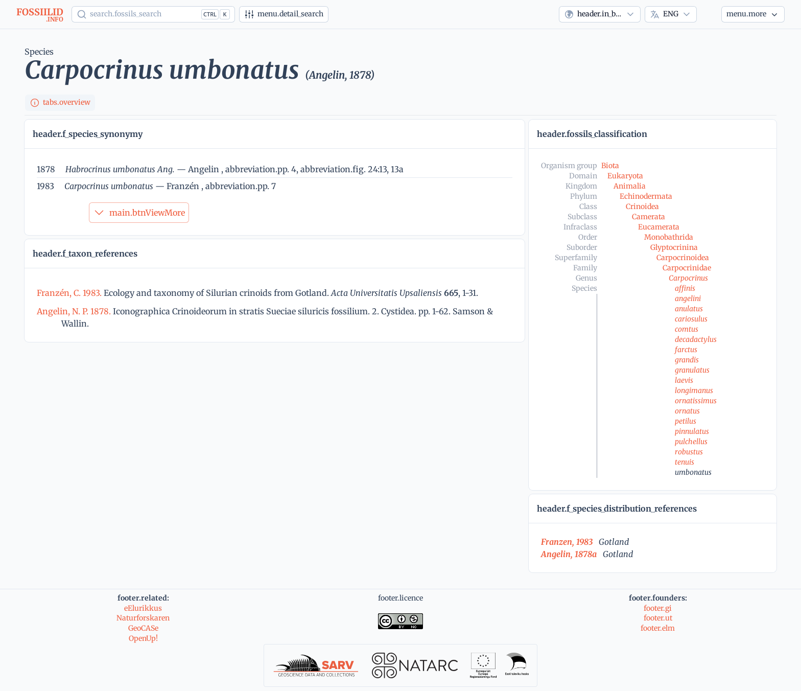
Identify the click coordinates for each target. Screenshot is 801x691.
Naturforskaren (143, 618)
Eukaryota (625, 175)
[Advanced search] (283, 14)
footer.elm (658, 628)
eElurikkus (143, 608)
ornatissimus (696, 400)
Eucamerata (658, 227)
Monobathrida (668, 237)
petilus (685, 421)
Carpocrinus (688, 278)
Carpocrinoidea (682, 257)
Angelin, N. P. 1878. (75, 311)
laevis (684, 380)
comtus (686, 329)
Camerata (648, 216)
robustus (689, 451)
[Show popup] (153, 14)
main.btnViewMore (139, 212)
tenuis (684, 462)
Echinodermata (646, 196)
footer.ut (658, 618)
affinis (685, 288)
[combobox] (600, 14)
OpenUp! (143, 638)
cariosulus (691, 319)
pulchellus (691, 441)
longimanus (694, 390)
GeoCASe (143, 628)
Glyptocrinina (674, 247)
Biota (610, 165)
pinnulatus (692, 431)
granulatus (692, 370)
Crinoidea (642, 206)
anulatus (689, 308)
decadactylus (696, 339)
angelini (688, 298)
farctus (686, 349)
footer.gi (658, 608)
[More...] (753, 14)
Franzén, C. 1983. (70, 293)
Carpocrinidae (687, 267)
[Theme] (709, 14)
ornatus (687, 411)
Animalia (630, 186)
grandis (687, 359)
